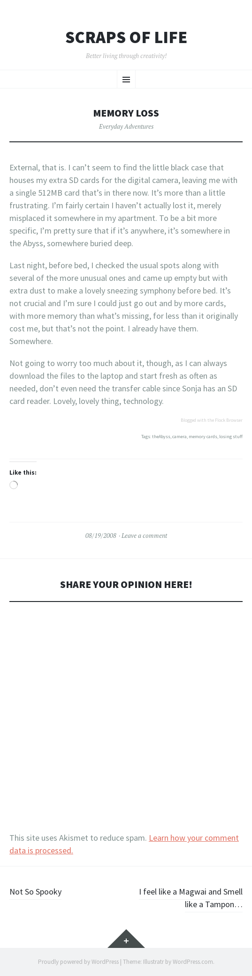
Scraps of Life (126, 37)
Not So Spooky (35, 891)
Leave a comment (144, 535)
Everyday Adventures (126, 126)
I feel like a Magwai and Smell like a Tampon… (191, 898)
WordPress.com (193, 962)
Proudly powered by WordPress (78, 962)
